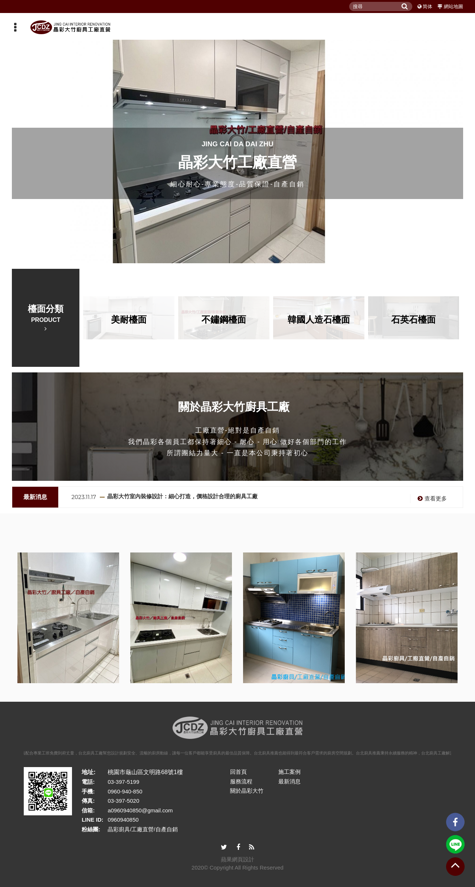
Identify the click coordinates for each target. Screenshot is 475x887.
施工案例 (289, 772)
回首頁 (238, 772)
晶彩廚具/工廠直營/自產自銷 (142, 829)
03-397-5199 (123, 782)
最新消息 (289, 781)
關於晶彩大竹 (246, 790)
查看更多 (431, 498)
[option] (266, 497)
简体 (427, 6)
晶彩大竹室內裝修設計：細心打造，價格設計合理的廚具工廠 (182, 496)
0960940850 (123, 819)
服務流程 (241, 781)
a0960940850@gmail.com (140, 810)
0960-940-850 (125, 791)
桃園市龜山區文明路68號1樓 (145, 772)
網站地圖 (453, 6)
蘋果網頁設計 (237, 859)
